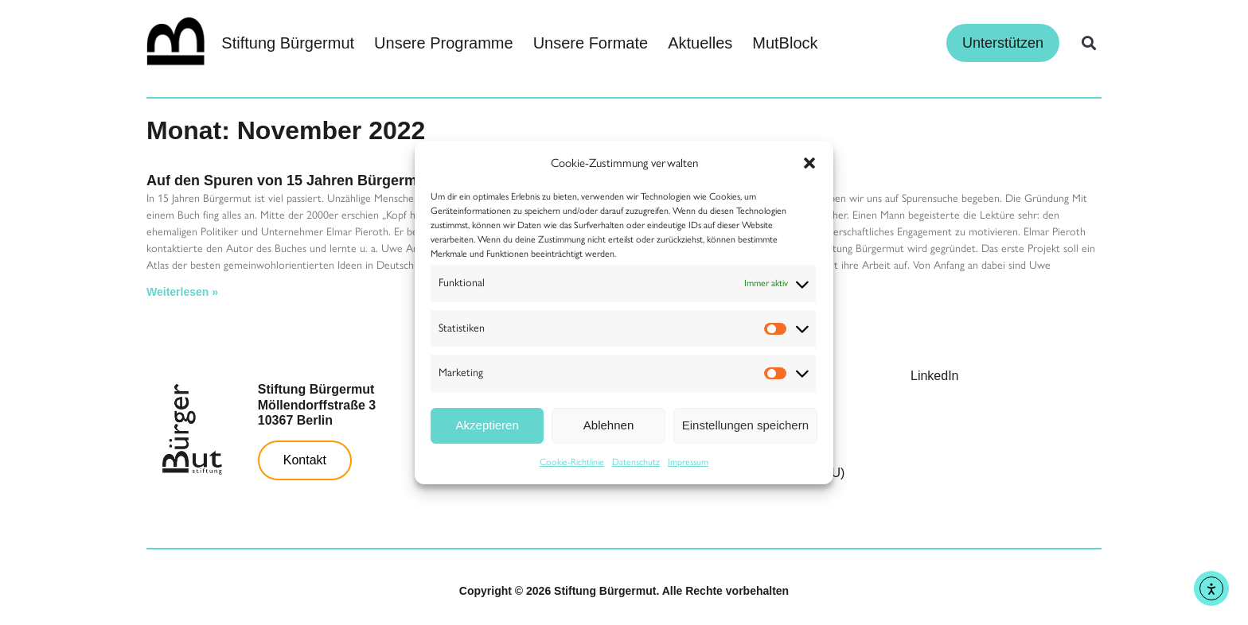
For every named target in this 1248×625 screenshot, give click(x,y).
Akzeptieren (487, 425)
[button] (809, 163)
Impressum (688, 462)
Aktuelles (700, 43)
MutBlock (784, 43)
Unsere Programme (443, 43)
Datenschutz (636, 462)
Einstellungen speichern (745, 425)
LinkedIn (935, 375)
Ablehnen (608, 425)
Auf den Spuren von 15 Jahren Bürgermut (288, 180)
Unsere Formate (591, 43)
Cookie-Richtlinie (572, 462)
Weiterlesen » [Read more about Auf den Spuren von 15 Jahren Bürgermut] (182, 291)
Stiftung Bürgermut (287, 43)
